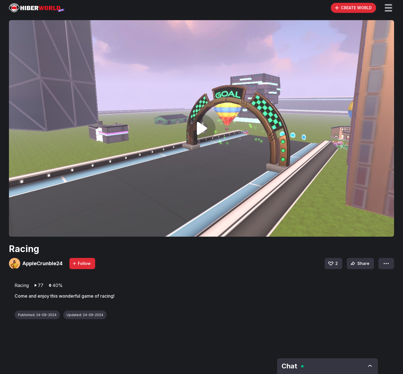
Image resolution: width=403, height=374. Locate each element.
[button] (388, 7)
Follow (81, 263)
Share (359, 263)
